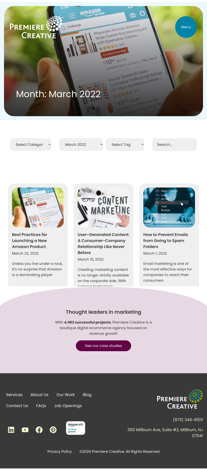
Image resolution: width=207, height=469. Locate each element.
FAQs (41, 405)
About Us (39, 394)
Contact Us (17, 405)
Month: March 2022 (58, 94)
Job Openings (68, 405)
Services (14, 394)
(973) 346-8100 (188, 420)
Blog (87, 394)
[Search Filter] (174, 144)
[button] (186, 27)
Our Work (65, 394)
